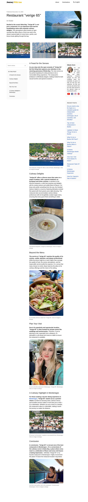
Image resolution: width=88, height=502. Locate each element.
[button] (25, 65)
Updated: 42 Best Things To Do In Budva (72, 132)
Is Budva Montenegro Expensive (71, 171)
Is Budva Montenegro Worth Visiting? (73, 151)
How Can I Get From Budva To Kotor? (71, 158)
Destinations (66, 2)
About (57, 2)
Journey (14, 2)
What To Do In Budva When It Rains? (71, 144)
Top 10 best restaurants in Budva (71, 125)
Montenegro (33, 398)
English (76, 2)
